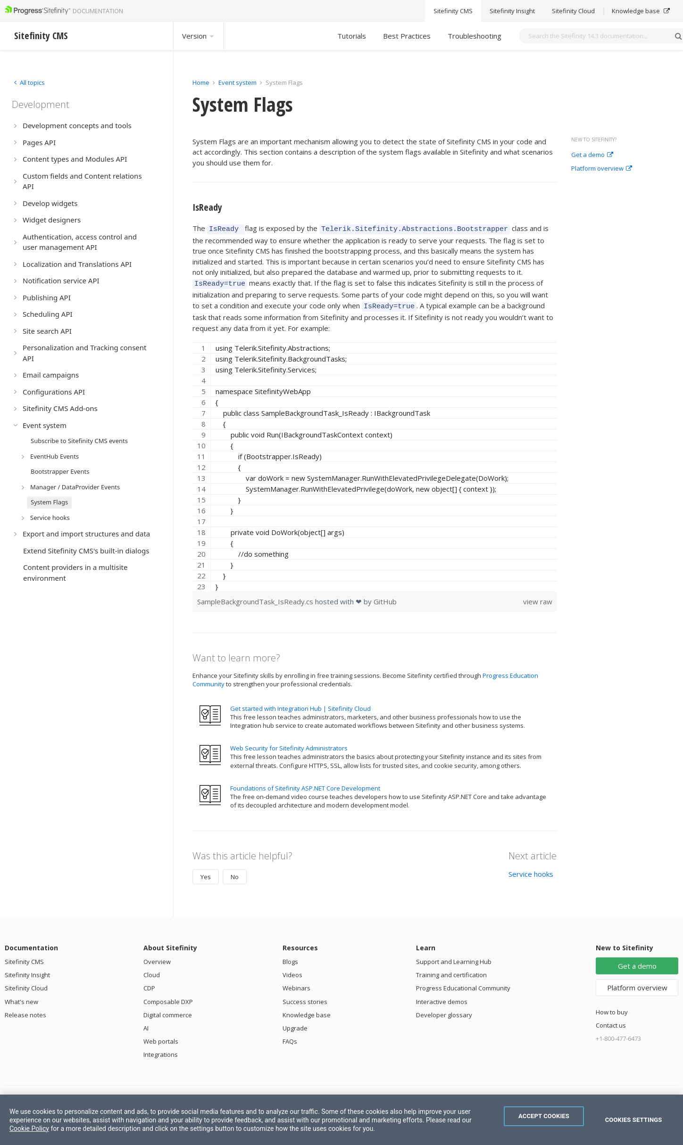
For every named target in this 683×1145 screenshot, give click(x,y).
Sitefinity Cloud (26, 984)
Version (198, 36)
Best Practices (407, 36)
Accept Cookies (543, 1116)
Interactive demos (441, 997)
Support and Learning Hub (453, 957)
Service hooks (530, 869)
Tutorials (351, 36)
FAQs (290, 1037)
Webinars (296, 984)
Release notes (25, 1010)
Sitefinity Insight (27, 970)
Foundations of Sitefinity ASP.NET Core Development (305, 784)
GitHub (385, 597)
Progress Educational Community (463, 984)
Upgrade (295, 1024)
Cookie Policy (29, 1128)
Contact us (611, 1021)
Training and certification (451, 970)
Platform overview (601, 169)
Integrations (160, 1050)
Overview (157, 957)
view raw (537, 597)
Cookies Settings (633, 1119)
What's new (21, 997)
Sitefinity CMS (24, 957)
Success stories (305, 997)
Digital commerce (167, 1010)
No (235, 872)
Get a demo (592, 155)
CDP (149, 984)
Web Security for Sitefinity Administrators (289, 744)
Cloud (151, 970)
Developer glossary (444, 1010)
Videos (292, 970)
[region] (374, 462)
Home (200, 82)
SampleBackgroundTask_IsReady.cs (256, 597)
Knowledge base (307, 1010)
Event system (237, 82)
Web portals (160, 1037)
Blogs (290, 957)
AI (146, 1024)
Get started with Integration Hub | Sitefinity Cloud (300, 704)
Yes (205, 872)
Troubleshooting (474, 36)
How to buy (612, 1008)
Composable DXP (168, 997)
